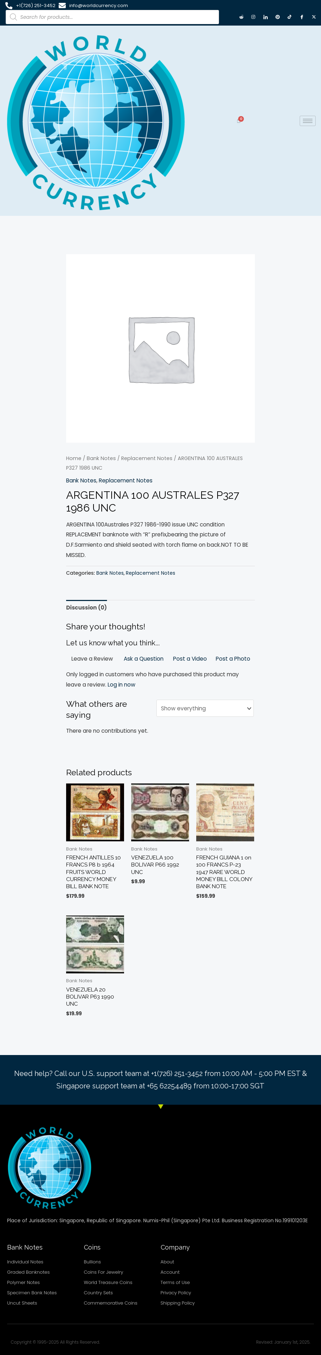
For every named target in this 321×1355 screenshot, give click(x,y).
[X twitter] (314, 17)
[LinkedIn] (265, 17)
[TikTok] (289, 17)
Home (73, 458)
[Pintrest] (277, 17)
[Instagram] (253, 17)
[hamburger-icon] (308, 121)
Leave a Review (92, 658)
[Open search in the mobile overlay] (112, 17)
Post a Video (190, 658)
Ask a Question (144, 658)
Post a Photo (233, 658)
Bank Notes (101, 458)
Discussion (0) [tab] (86, 607)
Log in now (121, 684)
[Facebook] (301, 17)
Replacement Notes (146, 458)
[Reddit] (241, 17)
